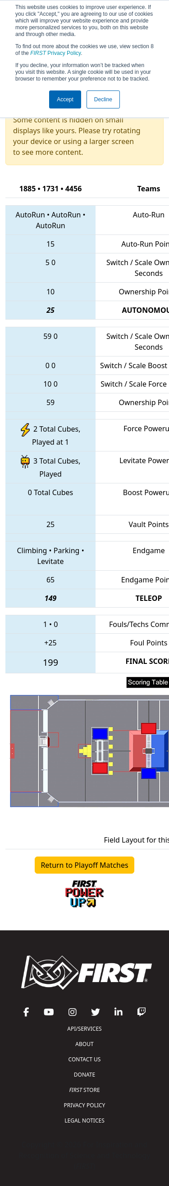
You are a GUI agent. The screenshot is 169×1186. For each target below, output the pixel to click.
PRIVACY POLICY (84, 1105)
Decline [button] (103, 99)
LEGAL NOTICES (84, 1120)
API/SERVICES (84, 1029)
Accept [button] (65, 99)
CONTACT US (85, 1059)
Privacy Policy (55, 53)
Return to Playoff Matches (84, 865)
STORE (84, 1090)
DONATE (84, 1074)
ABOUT (84, 1044)
